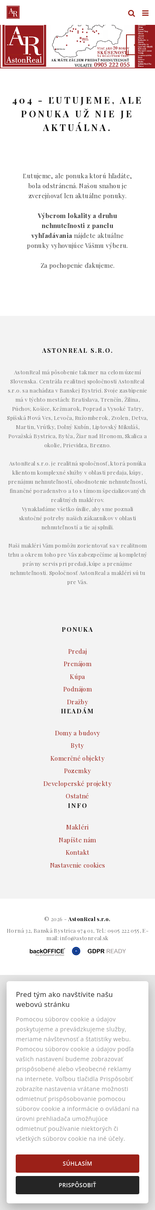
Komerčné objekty (77, 782)
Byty (77, 769)
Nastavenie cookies (77, 889)
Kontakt (78, 876)
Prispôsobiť (77, 1185)
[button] (18, 44)
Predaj (77, 675)
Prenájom (77, 687)
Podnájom (77, 712)
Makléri (77, 850)
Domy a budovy (77, 756)
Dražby (77, 725)
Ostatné (77, 819)
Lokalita (18, 85)
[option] (77, 44)
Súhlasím (77, 1163)
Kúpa (77, 700)
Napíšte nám (77, 863)
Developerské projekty (77, 807)
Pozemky (77, 794)
